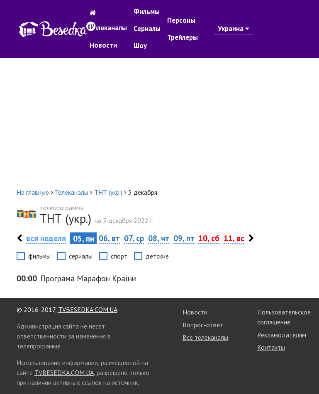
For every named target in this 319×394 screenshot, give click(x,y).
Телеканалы (108, 27)
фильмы (39, 256)
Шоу (140, 45)
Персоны (181, 20)
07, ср (134, 238)
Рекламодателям (281, 335)
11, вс (234, 238)
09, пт (184, 238)
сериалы (81, 256)
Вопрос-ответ (203, 325)
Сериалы (147, 28)
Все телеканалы (205, 337)
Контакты (271, 347)
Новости (103, 45)
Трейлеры (182, 37)
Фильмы (147, 11)
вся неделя (46, 238)
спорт (119, 256)
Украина (233, 28)
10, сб (208, 238)
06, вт (109, 238)
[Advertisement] (159, 123)
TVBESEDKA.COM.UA (87, 309)
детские (157, 256)
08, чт (158, 238)
